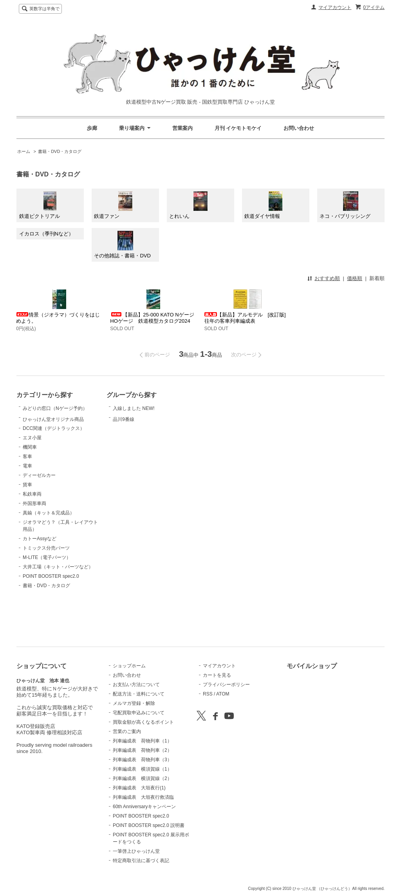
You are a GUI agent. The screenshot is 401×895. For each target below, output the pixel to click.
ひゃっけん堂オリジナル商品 (53, 447)
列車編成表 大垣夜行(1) (139, 788)
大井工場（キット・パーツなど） (58, 606)
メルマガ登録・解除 (134, 703)
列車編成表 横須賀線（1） (142, 769)
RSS (208, 694)
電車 (27, 505)
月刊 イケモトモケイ (238, 128)
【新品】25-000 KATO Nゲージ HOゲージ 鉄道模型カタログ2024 (152, 318)
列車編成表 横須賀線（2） (142, 778)
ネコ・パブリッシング (345, 205)
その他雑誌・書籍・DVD (122, 245)
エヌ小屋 (32, 477)
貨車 (27, 524)
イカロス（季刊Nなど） (46, 234)
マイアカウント (334, 7)
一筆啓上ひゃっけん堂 (136, 851)
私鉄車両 (32, 533)
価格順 (354, 278)
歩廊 (92, 128)
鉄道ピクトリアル (39, 205)
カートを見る (217, 675)
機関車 (30, 486)
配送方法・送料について (138, 694)
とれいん (188, 205)
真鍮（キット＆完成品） (48, 552)
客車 (27, 495)
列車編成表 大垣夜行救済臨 (143, 797)
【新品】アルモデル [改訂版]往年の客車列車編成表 (245, 318)
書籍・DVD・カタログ (59, 151)
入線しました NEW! (134, 412)
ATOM (222, 694)
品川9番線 (132, 434)
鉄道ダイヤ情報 (263, 205)
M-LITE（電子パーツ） (47, 596)
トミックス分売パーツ (46, 587)
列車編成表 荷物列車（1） (142, 741)
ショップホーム (129, 666)
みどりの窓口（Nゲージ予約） (55, 417)
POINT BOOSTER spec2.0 (51, 615)
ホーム (23, 151)
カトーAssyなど (39, 577)
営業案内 (182, 128)
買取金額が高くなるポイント (143, 722)
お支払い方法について (136, 684)
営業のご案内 (127, 731)
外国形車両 (34, 542)
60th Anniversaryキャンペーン (144, 806)
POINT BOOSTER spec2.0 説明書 (148, 825)
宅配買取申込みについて (138, 712)
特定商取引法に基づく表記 (141, 860)
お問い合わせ (299, 128)
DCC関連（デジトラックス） (54, 467)
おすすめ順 (327, 278)
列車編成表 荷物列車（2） (142, 750)
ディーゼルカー (39, 514)
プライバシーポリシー (226, 684)
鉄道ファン (113, 205)
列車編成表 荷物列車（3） (142, 759)
